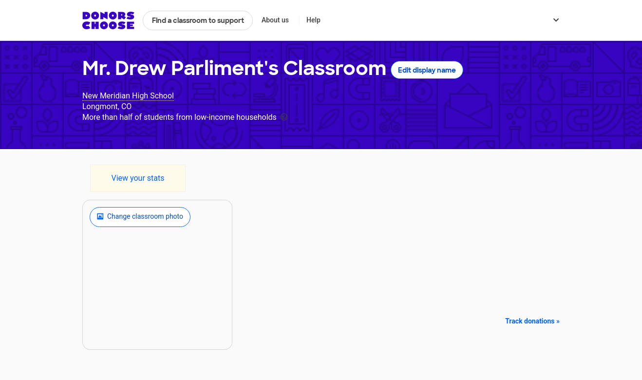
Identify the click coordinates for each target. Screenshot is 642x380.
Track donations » (532, 321)
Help (313, 20)
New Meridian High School (128, 95)
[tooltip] (284, 116)
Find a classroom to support (198, 20)
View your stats (137, 178)
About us (275, 20)
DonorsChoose (108, 20)
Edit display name (427, 70)
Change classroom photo (140, 216)
